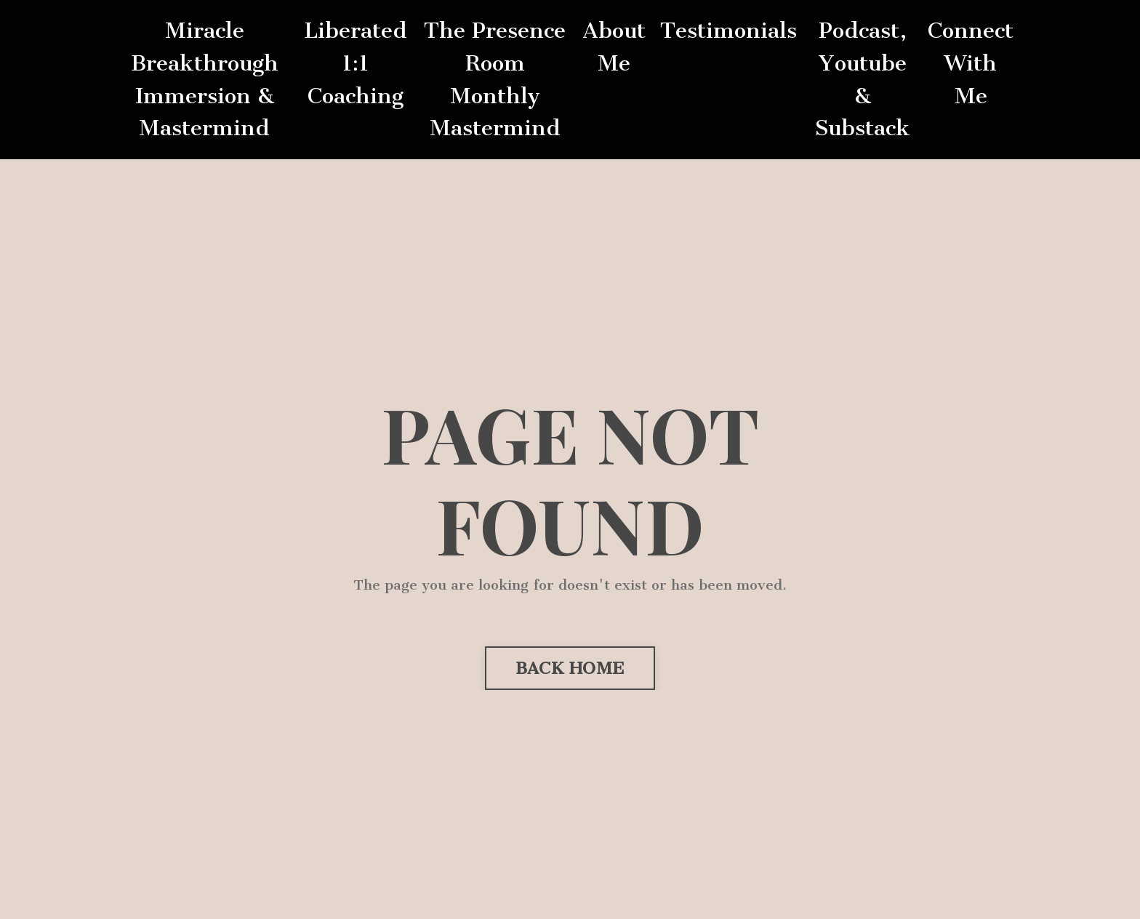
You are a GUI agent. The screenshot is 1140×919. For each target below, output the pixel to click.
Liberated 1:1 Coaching (355, 63)
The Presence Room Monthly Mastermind (495, 79)
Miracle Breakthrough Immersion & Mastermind (204, 79)
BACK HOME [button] (570, 668)
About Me (614, 46)
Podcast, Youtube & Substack (862, 79)
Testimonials (728, 30)
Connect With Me (970, 63)
